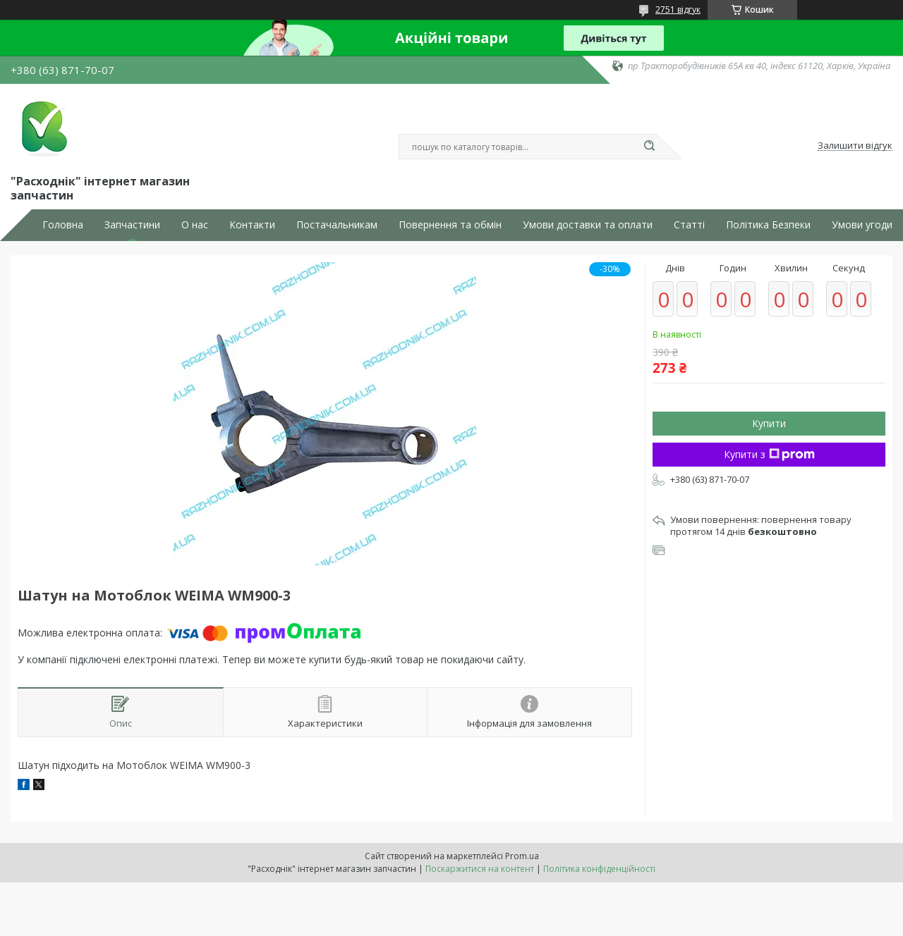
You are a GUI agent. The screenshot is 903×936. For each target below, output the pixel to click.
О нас (194, 225)
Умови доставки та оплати (588, 225)
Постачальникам (336, 225)
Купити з (769, 454)
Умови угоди (862, 225)
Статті (689, 225)
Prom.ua (522, 856)
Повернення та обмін (450, 225)
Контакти (252, 225)
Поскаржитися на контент (479, 869)
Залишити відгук (855, 146)
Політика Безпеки (768, 225)
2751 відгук (678, 10)
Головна (62, 225)
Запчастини (132, 225)
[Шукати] (649, 146)
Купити (769, 423)
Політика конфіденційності (599, 869)
